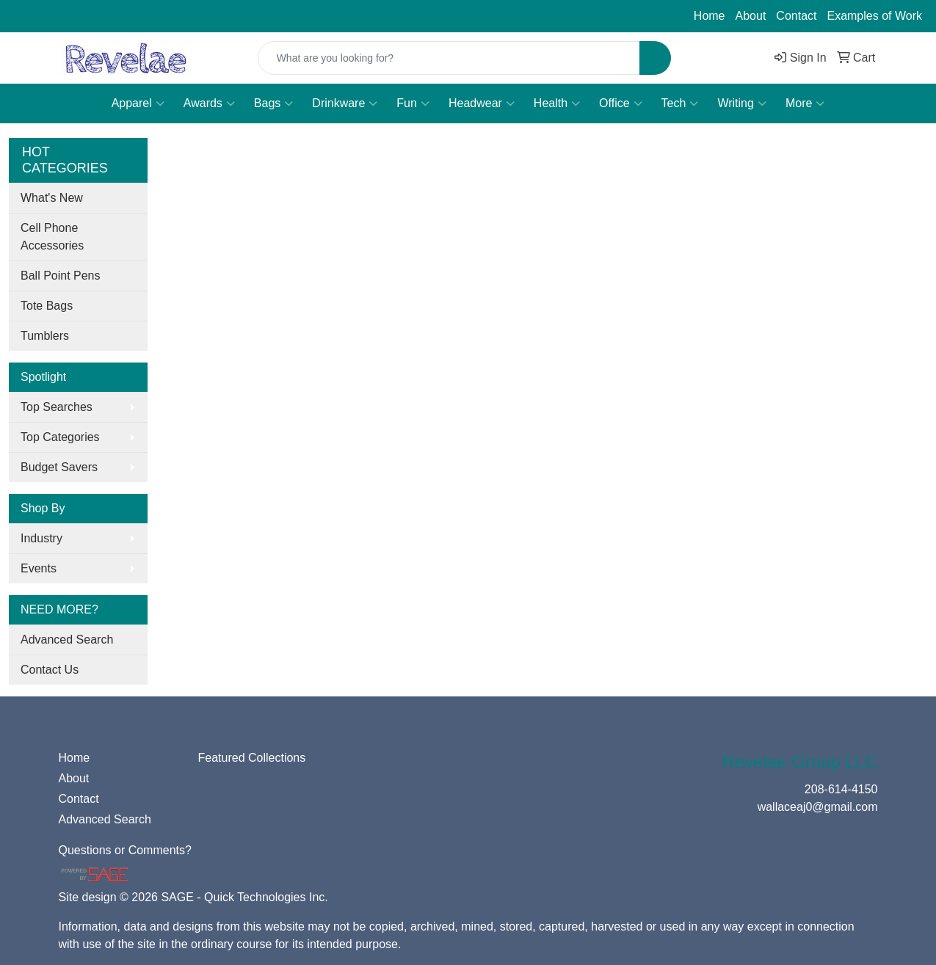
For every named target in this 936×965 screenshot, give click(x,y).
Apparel (138, 103)
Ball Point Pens (61, 275)
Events (39, 568)
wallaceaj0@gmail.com (174, 16)
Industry (41, 538)
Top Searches (56, 407)
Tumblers (45, 335)
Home (709, 16)
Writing (741, 103)
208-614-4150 (55, 16)
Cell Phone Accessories (52, 237)
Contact (796, 16)
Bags (273, 103)
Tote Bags (47, 305)
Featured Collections (252, 757)
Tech (680, 103)
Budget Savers (59, 467)
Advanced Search (67, 639)
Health (557, 103)
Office (620, 103)
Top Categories (60, 437)
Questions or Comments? (125, 850)
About (751, 16)
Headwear (482, 103)
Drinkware (344, 103)
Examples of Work (874, 16)
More (805, 103)
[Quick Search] (449, 58)
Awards (209, 103)
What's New (52, 198)
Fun (412, 103)
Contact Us (50, 669)
